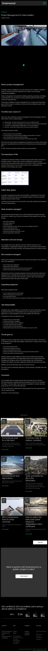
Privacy (15, 631)
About (14, 633)
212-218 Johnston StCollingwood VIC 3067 (7, 633)
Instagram (27, 633)
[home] (8, 3)
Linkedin (27, 631)
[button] (44, 3)
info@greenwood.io (6, 636)
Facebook (27, 634)
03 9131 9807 (5, 638)
